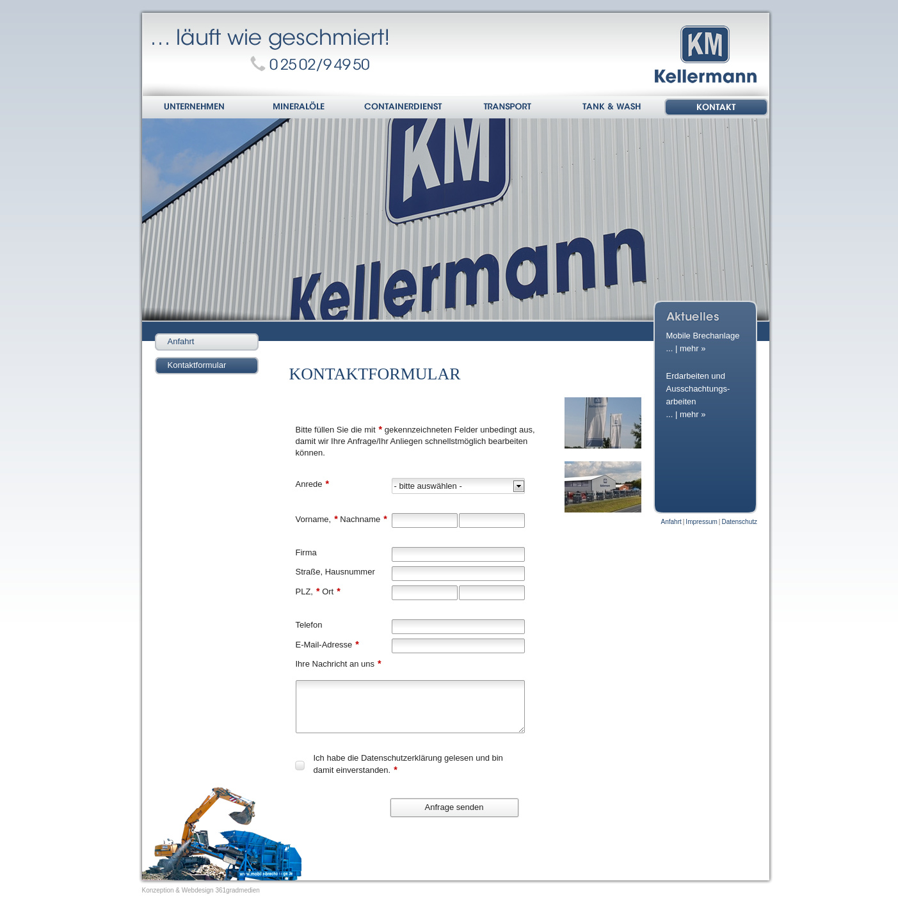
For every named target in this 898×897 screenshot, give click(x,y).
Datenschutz (739, 521)
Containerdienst (403, 108)
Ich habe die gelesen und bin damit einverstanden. (408, 764)
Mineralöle (299, 108)
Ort (330, 591)
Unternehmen (195, 108)
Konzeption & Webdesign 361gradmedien (201, 890)
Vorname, (317, 519)
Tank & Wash (612, 108)
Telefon (309, 625)
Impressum (701, 521)
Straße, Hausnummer (335, 571)
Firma (306, 552)
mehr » (692, 348)
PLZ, (308, 591)
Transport (508, 108)
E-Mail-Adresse (327, 644)
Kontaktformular (197, 365)
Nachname (362, 519)
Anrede (313, 484)
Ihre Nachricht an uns (338, 663)
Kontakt (716, 108)
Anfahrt (181, 341)
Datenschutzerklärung (401, 758)
